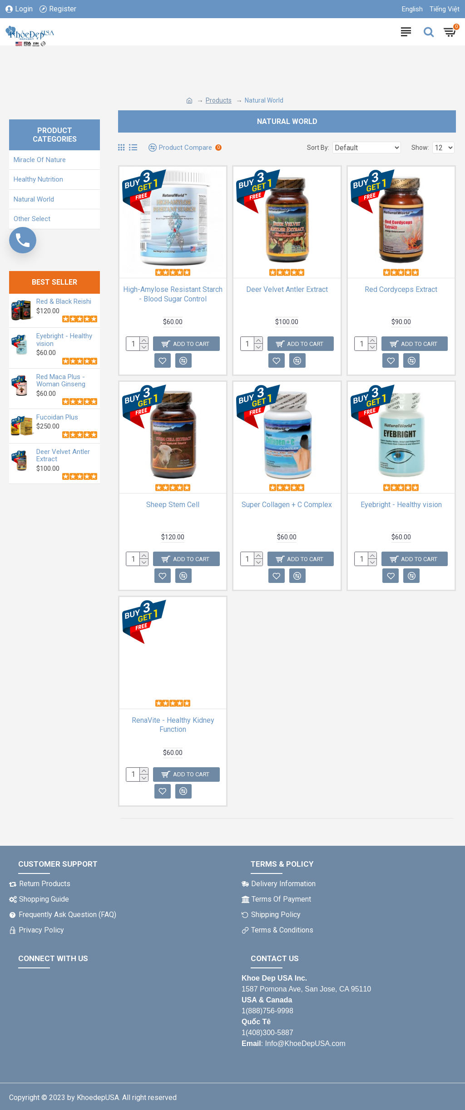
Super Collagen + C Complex (287, 504)
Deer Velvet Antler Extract (63, 455)
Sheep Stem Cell (172, 504)
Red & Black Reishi (63, 302)
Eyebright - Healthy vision (64, 339)
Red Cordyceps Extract (401, 289)
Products (219, 100)
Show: (420, 147)
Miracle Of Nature (40, 160)
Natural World (34, 199)
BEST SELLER (54, 282)
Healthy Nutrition (38, 179)
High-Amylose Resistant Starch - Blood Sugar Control (173, 294)
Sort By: (318, 147)
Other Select (32, 219)
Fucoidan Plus (57, 417)
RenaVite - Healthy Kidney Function (173, 725)
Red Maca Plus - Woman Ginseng (60, 380)
